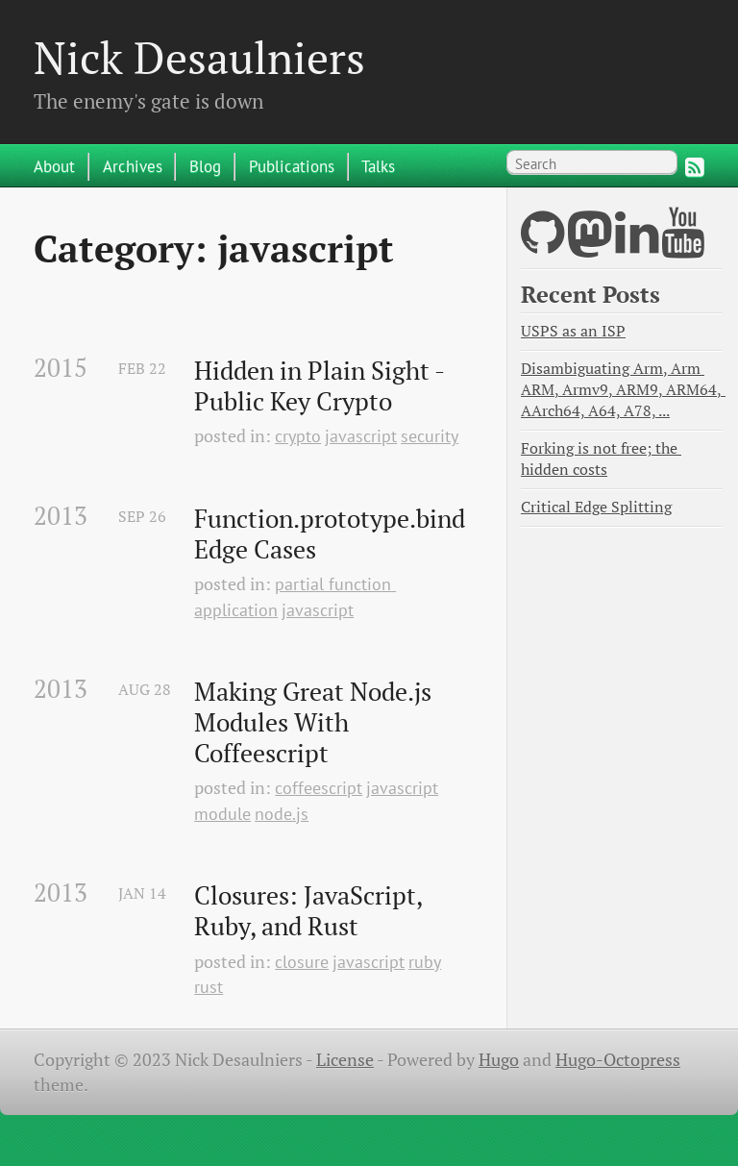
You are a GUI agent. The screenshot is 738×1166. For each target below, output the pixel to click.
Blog (205, 166)
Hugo (499, 1060)
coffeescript (318, 788)
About (54, 166)
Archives (132, 166)
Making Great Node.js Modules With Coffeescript (315, 722)
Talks (378, 166)
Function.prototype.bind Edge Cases (332, 534)
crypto (298, 436)
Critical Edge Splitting (596, 507)
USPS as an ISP (573, 331)
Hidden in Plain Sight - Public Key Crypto (322, 386)
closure (302, 962)
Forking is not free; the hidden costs (601, 459)
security (429, 436)
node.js (281, 814)
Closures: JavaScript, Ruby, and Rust (311, 911)
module (222, 814)
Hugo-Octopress (617, 1060)
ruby (424, 962)
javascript (361, 436)
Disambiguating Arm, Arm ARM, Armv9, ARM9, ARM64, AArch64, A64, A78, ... (623, 390)
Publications (291, 166)
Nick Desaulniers (199, 57)
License (345, 1060)
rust (208, 987)
